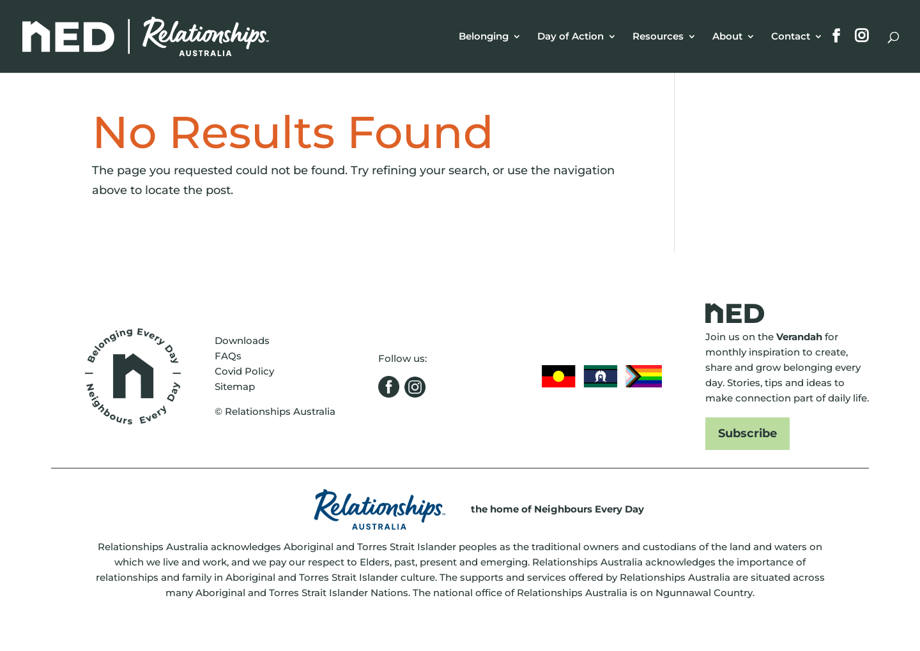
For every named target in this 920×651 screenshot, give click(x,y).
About (727, 37)
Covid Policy (244, 371)
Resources (658, 37)
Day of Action (570, 37)
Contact (790, 37)
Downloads (242, 340)
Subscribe (747, 433)
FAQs (228, 356)
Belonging (484, 37)
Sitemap (235, 386)
